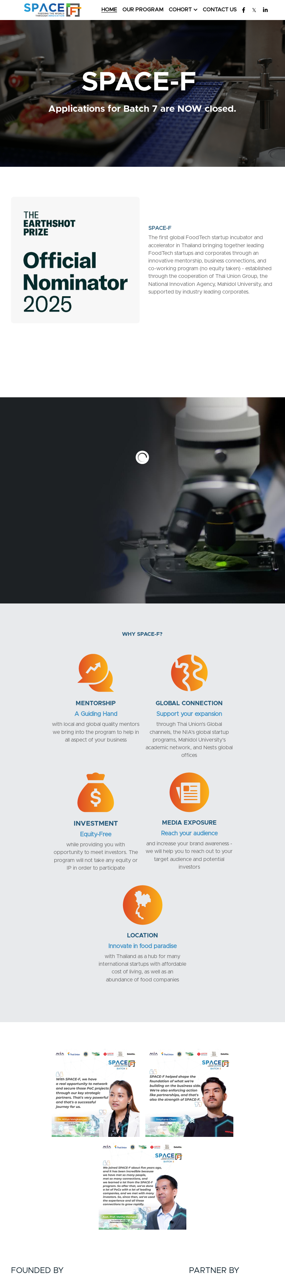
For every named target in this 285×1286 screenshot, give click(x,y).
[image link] (52, 9)
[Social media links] (243, 10)
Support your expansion (142, 711)
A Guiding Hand (53, 711)
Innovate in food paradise (187, 830)
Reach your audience (98, 830)
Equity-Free (231, 712)
